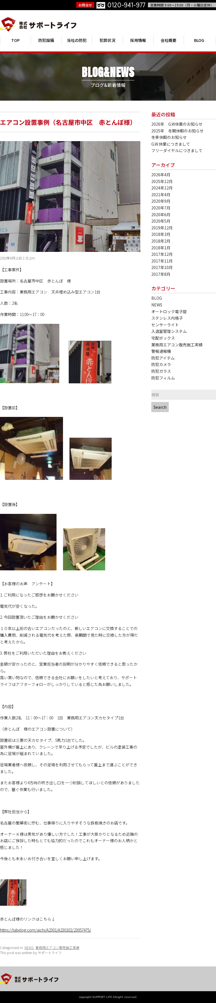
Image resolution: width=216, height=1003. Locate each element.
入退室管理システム (169, 331)
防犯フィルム (163, 378)
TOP (15, 40)
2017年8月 (160, 274)
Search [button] (160, 407)
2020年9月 (160, 201)
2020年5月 (160, 221)
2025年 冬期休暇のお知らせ (177, 131)
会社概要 (168, 40)
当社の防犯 (77, 40)
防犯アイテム (163, 358)
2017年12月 (162, 254)
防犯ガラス (161, 371)
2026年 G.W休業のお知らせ (176, 124)
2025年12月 (162, 181)
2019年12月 (162, 228)
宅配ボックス (163, 338)
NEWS (28, 947)
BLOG (199, 40)
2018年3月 (160, 234)
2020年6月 (160, 214)
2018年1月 (160, 247)
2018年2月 (160, 241)
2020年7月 (160, 208)
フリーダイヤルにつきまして (176, 150)
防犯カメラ (161, 364)
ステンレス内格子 (167, 318)
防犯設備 (46, 40)
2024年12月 (162, 188)
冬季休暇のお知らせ (169, 137)
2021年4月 (160, 194)
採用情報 (138, 40)
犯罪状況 (107, 40)
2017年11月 (162, 261)
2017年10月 (162, 267)
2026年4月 (160, 174)
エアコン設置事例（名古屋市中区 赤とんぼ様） (68, 122)
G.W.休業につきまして (170, 144)
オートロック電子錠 (169, 311)
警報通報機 (161, 351)
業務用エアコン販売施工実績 (57, 947)
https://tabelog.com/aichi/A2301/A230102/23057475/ (45, 930)
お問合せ (85, 5)
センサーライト (165, 324)
